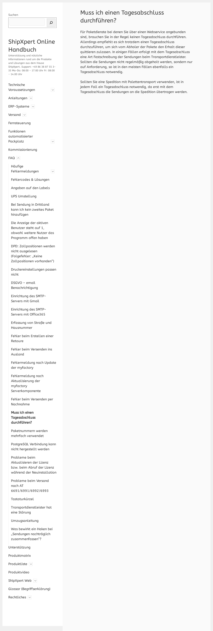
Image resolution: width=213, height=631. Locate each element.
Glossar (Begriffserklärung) (29, 589)
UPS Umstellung (23, 196)
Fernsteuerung (19, 123)
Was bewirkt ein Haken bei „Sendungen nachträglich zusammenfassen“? (32, 534)
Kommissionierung (22, 150)
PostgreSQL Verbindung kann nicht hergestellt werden (33, 446)
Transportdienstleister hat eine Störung (31, 509)
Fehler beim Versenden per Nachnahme (32, 401)
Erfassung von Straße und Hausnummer (31, 325)
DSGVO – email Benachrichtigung (24, 285)
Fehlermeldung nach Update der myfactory (33, 365)
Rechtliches (17, 597)
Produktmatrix (19, 556)
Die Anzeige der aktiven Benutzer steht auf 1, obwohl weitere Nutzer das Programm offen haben (32, 230)
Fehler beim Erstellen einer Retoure (32, 338)
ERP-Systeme (18, 106)
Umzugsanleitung (24, 521)
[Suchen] (51, 23)
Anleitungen (17, 98)
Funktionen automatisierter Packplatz (20, 136)
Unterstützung (19, 547)
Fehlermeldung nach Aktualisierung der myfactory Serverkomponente (27, 383)
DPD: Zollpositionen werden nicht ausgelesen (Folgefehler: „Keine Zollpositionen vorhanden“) (33, 253)
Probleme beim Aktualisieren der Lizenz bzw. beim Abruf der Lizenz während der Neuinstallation (33, 464)
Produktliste (17, 564)
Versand (14, 115)
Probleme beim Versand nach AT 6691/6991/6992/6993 (30, 486)
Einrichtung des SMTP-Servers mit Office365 (28, 311)
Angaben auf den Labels (30, 188)
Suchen (13, 15)
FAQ (11, 158)
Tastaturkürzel (22, 499)
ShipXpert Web (20, 581)
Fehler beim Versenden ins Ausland (31, 351)
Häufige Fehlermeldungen (25, 168)
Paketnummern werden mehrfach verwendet (29, 433)
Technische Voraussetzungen (21, 87)
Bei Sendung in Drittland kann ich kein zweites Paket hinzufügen (32, 210)
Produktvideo (18, 572)
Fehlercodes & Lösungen (30, 180)
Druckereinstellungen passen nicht (33, 271)
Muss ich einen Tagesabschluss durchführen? (23, 417)
